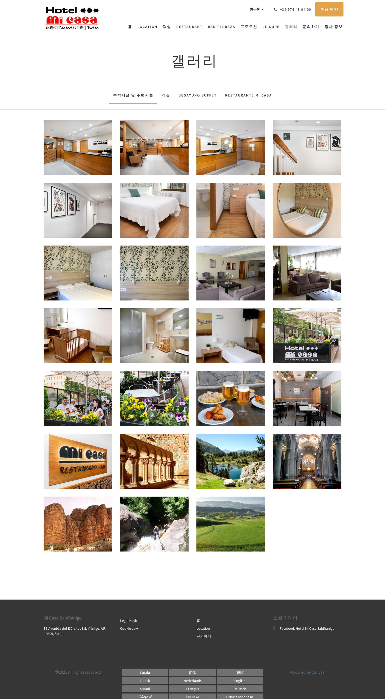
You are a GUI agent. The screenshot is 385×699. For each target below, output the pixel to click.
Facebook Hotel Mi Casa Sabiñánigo (304, 628)
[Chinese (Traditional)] (240, 672)
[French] (192, 688)
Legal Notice (129, 620)
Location (203, 628)
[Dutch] (192, 680)
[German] (240, 688)
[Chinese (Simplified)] (192, 672)
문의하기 (203, 636)
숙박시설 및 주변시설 (133, 95)
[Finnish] (145, 688)
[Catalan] (145, 672)
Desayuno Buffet (197, 95)
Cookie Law (129, 628)
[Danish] (145, 680)
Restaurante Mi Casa (248, 95)
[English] (240, 680)
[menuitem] (131, 26)
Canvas (318, 672)
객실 (166, 95)
